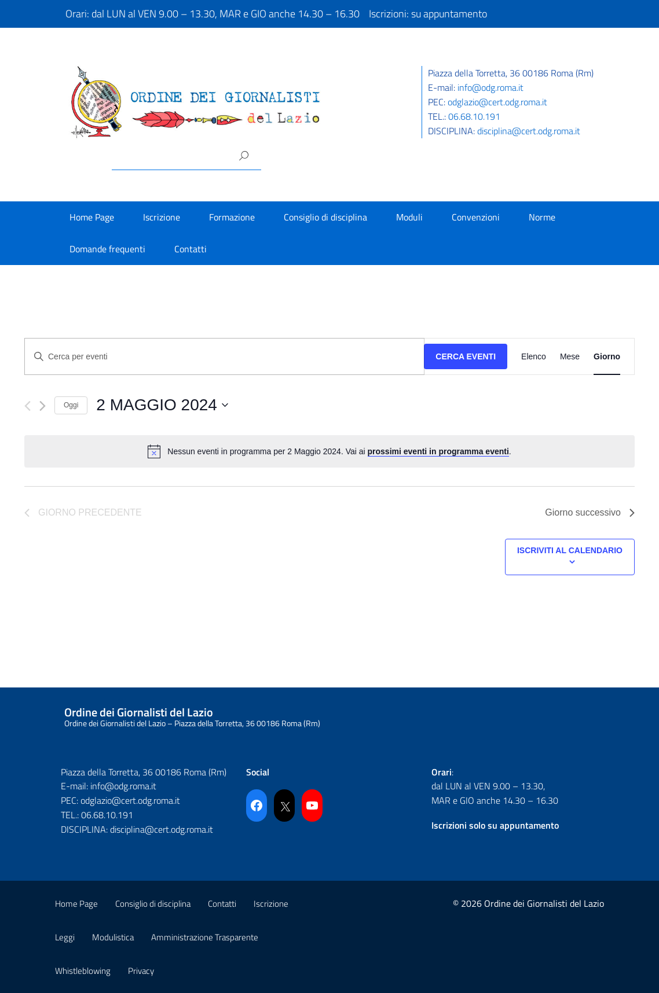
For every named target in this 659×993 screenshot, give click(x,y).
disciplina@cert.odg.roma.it (528, 131)
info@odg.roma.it (490, 87)
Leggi (65, 937)
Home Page (91, 217)
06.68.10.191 (474, 116)
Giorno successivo (590, 512)
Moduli (409, 217)
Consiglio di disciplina (325, 217)
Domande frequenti (107, 249)
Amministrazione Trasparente (204, 937)
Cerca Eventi (465, 356)
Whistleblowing (83, 970)
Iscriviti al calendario (570, 550)
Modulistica (113, 937)
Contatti (190, 249)
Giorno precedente (83, 512)
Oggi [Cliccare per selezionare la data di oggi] (71, 405)
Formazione (232, 217)
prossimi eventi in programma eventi (438, 451)
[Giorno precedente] (27, 405)
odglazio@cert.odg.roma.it (497, 102)
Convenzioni (476, 217)
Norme (542, 217)
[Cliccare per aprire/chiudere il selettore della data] (162, 405)
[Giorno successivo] (42, 405)
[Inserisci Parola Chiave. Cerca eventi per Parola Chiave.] (224, 357)
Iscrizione (161, 217)
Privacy (141, 970)
